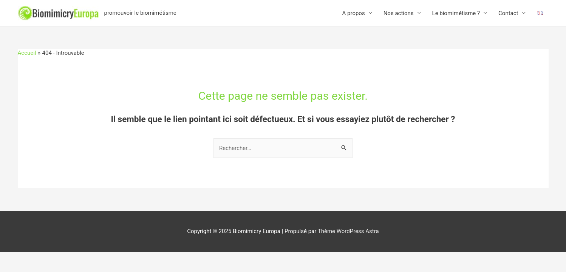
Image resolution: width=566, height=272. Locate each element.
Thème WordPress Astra (348, 231)
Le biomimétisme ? (456, 13)
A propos (353, 13)
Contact (508, 13)
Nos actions (399, 13)
